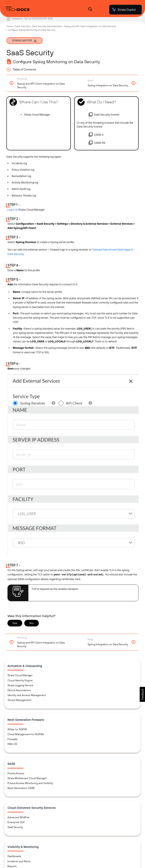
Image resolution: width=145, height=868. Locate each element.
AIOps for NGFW (17, 729)
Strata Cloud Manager (20, 675)
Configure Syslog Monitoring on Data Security (31, 30)
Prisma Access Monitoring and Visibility (30, 783)
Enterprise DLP (16, 822)
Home (9, 26)
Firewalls (12, 739)
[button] (142, 694)
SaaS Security (22, 26)
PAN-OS (12, 744)
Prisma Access (15, 773)
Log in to (12, 209)
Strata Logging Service (20, 685)
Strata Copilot (124, 9)
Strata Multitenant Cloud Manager (27, 778)
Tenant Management (19, 700)
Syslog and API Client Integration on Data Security (90, 26)
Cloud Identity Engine (20, 680)
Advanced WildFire (18, 817)
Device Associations (19, 690)
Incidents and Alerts (18, 861)
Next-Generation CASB (21, 788)
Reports (12, 866)
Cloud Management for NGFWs (25, 734)
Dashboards (14, 856)
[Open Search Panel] (90, 9)
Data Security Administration (47, 26)
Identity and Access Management (26, 695)
